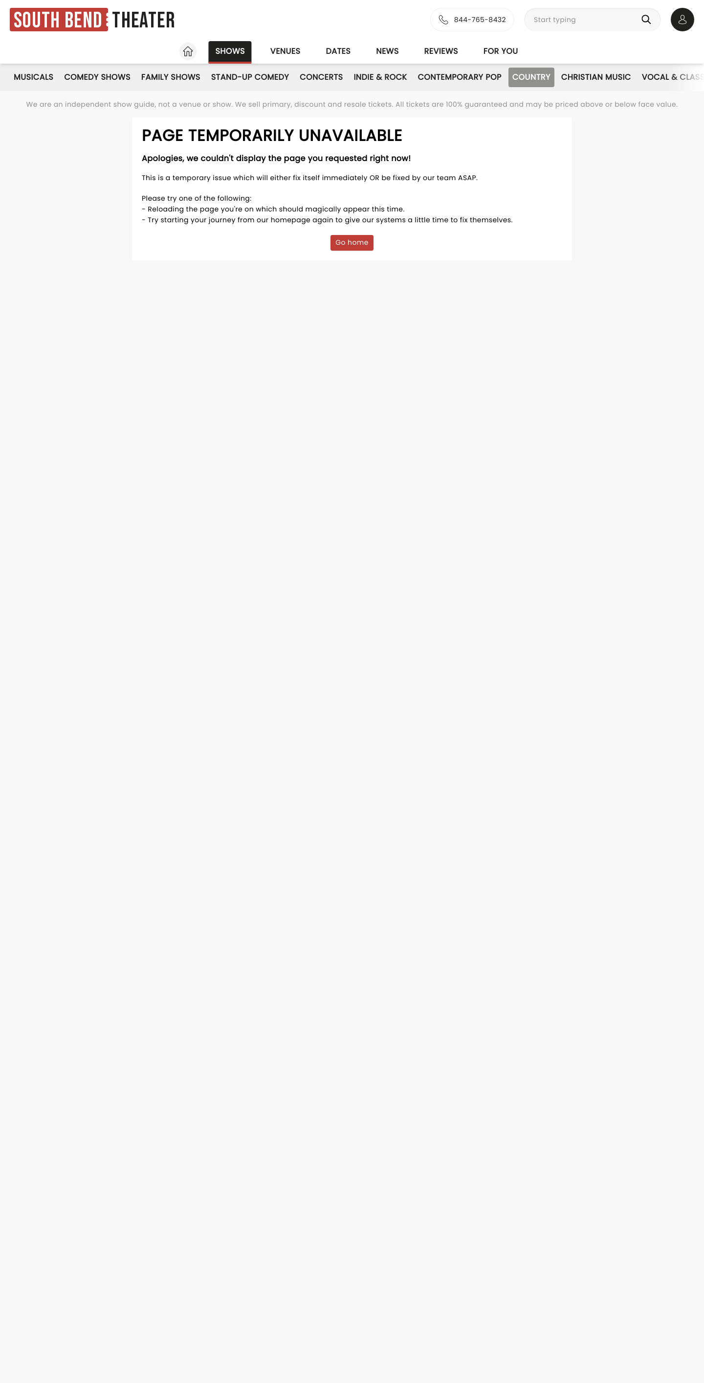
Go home (352, 242)
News (387, 51)
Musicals (33, 77)
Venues (285, 51)
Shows (229, 51)
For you (501, 51)
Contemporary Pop (459, 77)
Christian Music (596, 77)
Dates (338, 51)
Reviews (441, 51)
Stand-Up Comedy (250, 77)
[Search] (648, 19)
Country (531, 77)
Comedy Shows (97, 77)
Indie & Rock (380, 77)
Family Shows (170, 77)
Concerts (321, 77)
